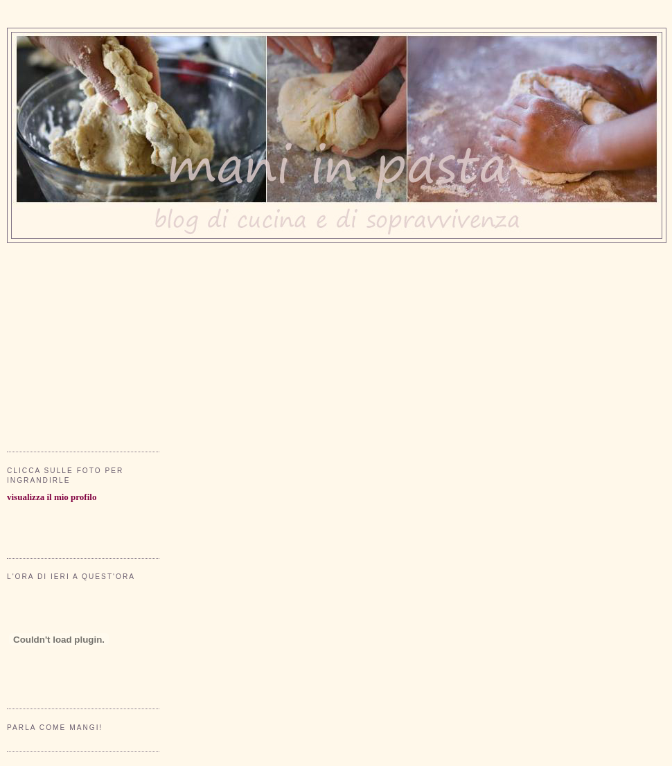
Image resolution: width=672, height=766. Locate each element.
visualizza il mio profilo (51, 497)
